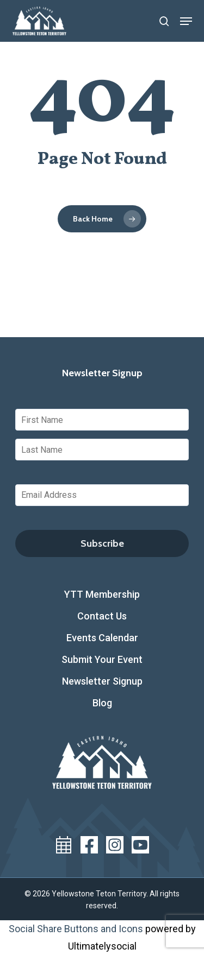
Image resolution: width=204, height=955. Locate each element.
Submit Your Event (102, 659)
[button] (186, 21)
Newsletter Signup (102, 681)
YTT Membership (102, 594)
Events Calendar (102, 637)
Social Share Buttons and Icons (76, 928)
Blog (102, 703)
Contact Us (102, 616)
